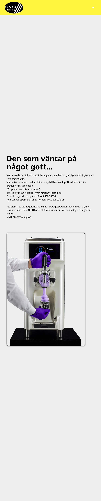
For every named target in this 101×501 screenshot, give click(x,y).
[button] (93, 7)
